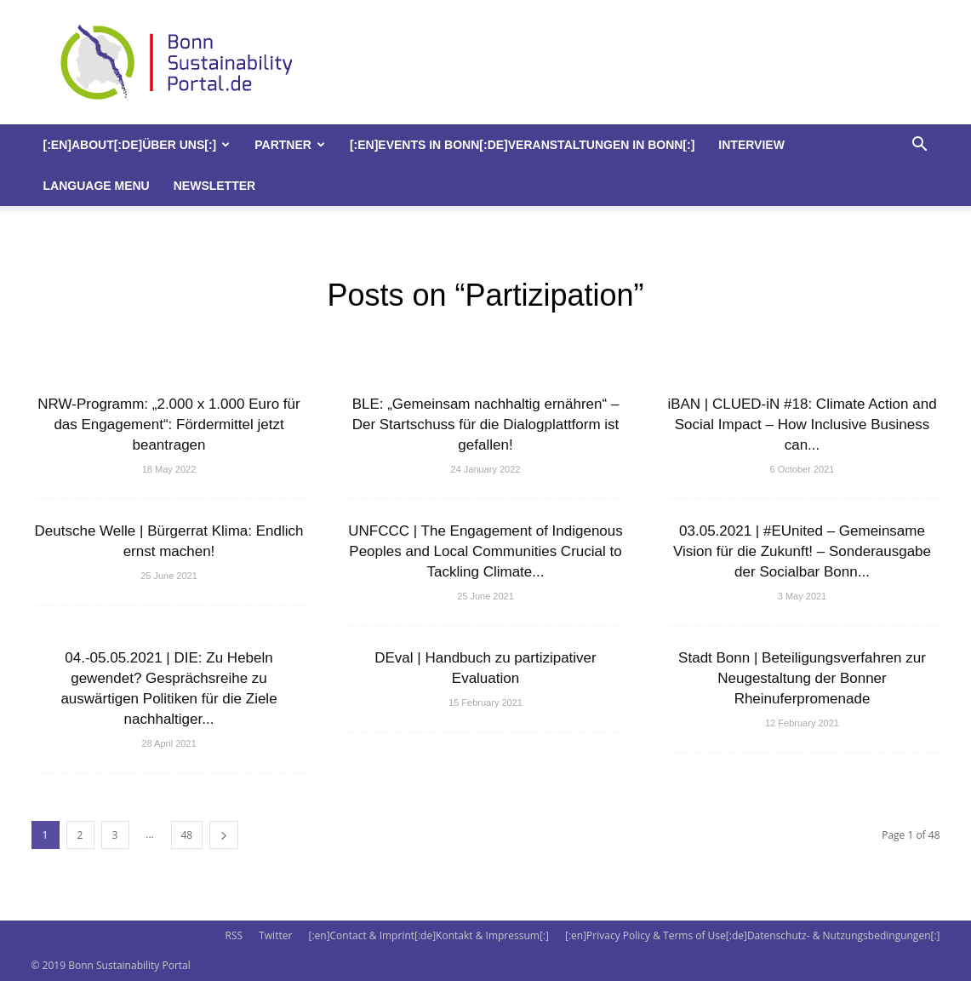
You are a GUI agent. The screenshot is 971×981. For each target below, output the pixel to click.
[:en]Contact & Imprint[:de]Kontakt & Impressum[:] (428, 935)
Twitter (275, 935)
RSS (234, 935)
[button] (920, 146)
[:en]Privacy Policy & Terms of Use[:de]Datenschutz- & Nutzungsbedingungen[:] (752, 935)
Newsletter (214, 185)
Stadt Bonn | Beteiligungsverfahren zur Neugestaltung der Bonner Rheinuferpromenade (802, 678)
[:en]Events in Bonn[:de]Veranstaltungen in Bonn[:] (522, 145)
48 (187, 835)
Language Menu (96, 185)
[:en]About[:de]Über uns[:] (137, 145)
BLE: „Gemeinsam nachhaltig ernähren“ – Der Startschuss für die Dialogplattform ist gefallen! (486, 424)
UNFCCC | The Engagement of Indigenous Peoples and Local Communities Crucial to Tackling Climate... (485, 551)
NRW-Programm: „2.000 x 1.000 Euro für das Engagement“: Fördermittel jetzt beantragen (168, 424)
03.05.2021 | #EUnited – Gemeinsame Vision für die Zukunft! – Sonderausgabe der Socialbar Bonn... (802, 551)
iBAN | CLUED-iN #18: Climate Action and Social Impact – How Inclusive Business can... (801, 424)
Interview (751, 145)
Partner (289, 145)
